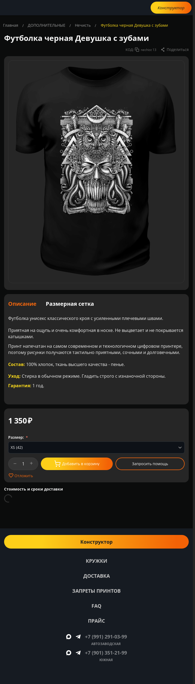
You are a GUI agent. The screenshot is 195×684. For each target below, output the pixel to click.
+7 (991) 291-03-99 (106, 636)
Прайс (96, 621)
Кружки (96, 561)
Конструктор (171, 7)
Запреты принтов (96, 591)
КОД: (130, 49)
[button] (174, 49)
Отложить (20, 475)
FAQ (96, 606)
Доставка (96, 576)
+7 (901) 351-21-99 (106, 652)
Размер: (16, 437)
